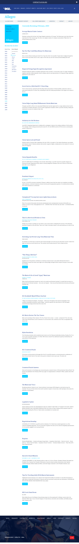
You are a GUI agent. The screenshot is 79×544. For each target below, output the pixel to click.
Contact (61, 21)
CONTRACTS (28, 8)
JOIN (48, 8)
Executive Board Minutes (30, 456)
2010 (6, 86)
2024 (6, 55)
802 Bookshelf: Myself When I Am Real (34, 296)
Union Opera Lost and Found (31, 140)
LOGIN (62, 8)
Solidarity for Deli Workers (30, 120)
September (14, 66)
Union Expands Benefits (29, 157)
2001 (6, 105)
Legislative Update (28, 402)
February (14, 55)
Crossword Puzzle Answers (30, 367)
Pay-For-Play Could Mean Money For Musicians (36, 51)
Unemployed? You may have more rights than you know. (39, 197)
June (13, 62)
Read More (25, 42)
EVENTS (55, 8)
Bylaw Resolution (27, 332)
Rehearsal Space (9, 537)
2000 (6, 107)
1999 (6, 109)
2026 (6, 51)
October (13, 67)
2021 (6, 62)
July (13, 64)
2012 (6, 81)
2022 (6, 60)
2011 (6, 84)
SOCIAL (58, 8)
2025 (6, 53)
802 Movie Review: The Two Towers (33, 315)
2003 (6, 101)
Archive (70, 21)
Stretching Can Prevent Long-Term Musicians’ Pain (38, 237)
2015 (6, 75)
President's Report (23, 21)
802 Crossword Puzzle (29, 350)
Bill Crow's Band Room (39, 21)
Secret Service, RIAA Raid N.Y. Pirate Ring (35, 86)
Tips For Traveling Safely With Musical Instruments (38, 475)
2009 (6, 88)
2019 (6, 66)
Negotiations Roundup (29, 421)
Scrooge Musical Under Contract (32, 31)
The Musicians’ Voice (28, 385)
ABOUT (44, 8)
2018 (6, 68)
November (14, 69)
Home (15, 8)
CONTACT (51, 8)
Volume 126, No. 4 (10, 29)
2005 (6, 97)
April (13, 58)
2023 (6, 58)
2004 (6, 99)
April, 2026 (8, 31)
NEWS (18, 8)
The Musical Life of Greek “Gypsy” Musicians (36, 275)
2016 (6, 73)
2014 (6, 77)
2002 (6, 103)
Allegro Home (9, 21)
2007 (6, 92)
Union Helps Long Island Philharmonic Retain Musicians (39, 103)
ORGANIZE (23, 8)
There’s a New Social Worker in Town (33, 217)
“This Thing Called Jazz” (29, 255)
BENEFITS (34, 8)
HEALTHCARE (39, 8)
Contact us (17, 537)
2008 (6, 90)
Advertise (52, 21)
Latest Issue (9, 26)
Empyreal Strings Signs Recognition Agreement (37, 69)
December (14, 71)
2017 (6, 71)
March (13, 57)
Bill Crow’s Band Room (29, 492)
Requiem (25, 438)
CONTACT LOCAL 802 (40, 2)
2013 (6, 79)
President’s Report (28, 176)
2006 (6, 94)
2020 (6, 64)
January (13, 53)
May (13, 60)
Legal (22, 537)
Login (72, 537)
